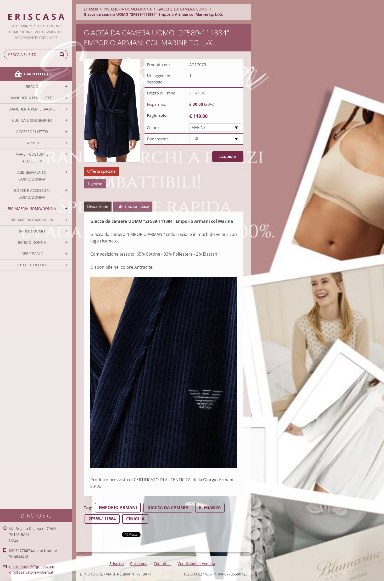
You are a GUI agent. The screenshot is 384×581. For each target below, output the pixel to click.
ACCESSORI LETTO (32, 131)
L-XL (195, 138)
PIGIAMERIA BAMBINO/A (32, 219)
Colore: (153, 127)
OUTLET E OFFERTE (31, 264)
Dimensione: (158, 138)
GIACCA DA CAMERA (167, 507)
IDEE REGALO (31, 253)
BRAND (32, 86)
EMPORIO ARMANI (118, 507)
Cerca (62, 54)
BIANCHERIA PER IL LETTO (31, 97)
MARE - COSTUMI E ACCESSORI (32, 157)
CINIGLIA (135, 519)
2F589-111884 (102, 519)
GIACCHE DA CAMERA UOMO (182, 9)
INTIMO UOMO (32, 231)
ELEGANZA (210, 507)
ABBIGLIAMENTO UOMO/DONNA (32, 176)
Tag (87, 508)
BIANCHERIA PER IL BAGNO (31, 109)
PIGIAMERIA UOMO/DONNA (32, 208)
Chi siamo (138, 563)
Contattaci (162, 563)
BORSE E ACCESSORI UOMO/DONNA (32, 194)
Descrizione (97, 206)
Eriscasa (91, 9)
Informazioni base (132, 206)
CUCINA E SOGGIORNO (32, 120)
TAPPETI (32, 142)
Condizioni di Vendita (196, 563)
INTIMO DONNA (32, 242)
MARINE (198, 127)
